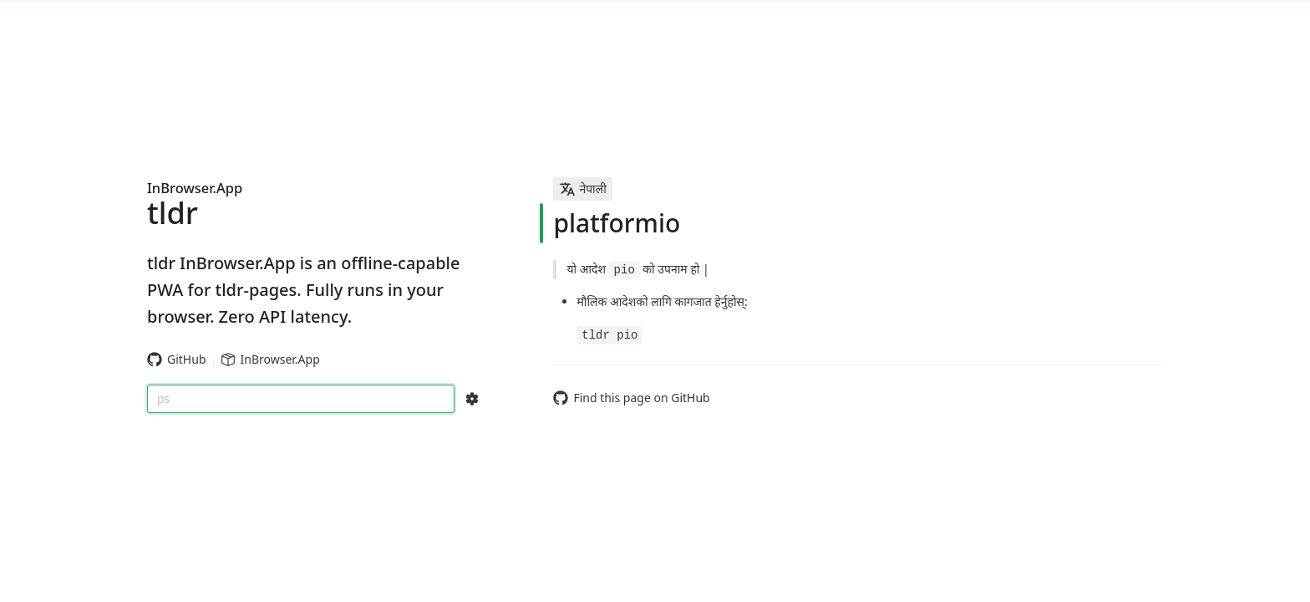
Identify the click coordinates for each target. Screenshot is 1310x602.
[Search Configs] (472, 399)
